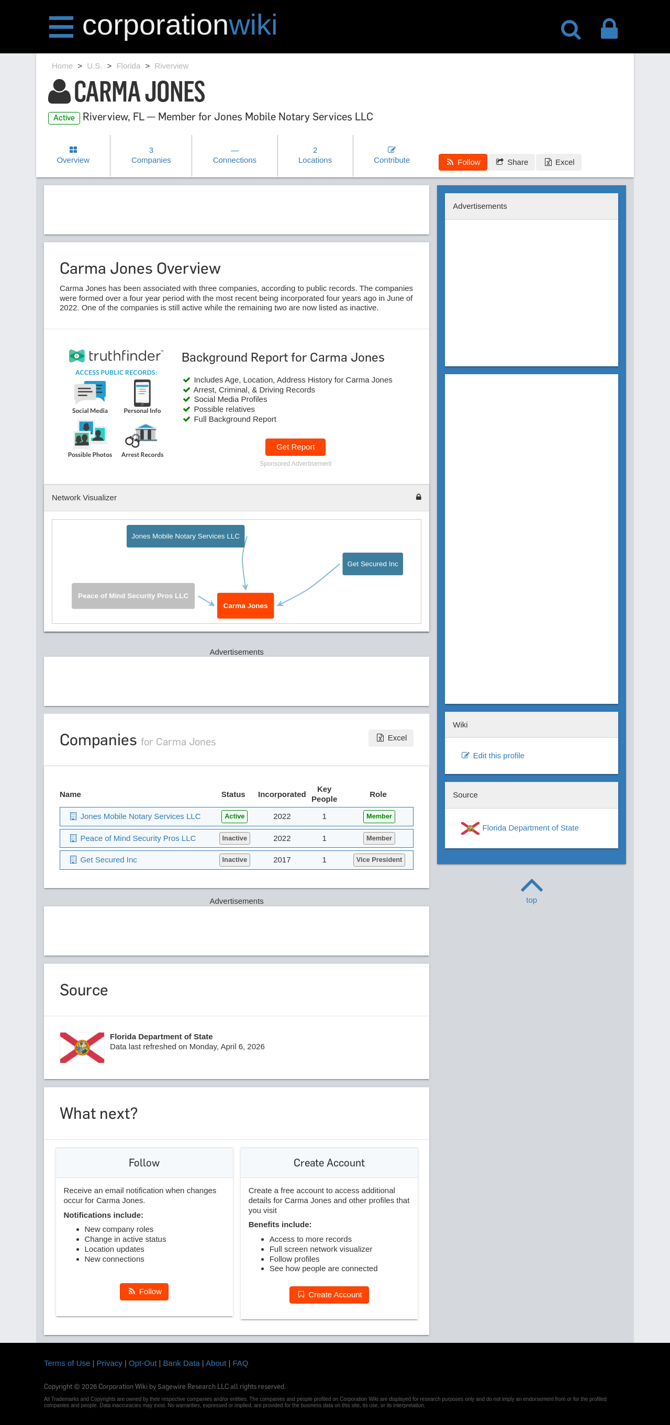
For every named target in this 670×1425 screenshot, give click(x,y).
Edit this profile (492, 755)
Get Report (295, 446)
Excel (558, 162)
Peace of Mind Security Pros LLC (133, 596)
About (216, 1363)
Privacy (109, 1363)
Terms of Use (67, 1363)
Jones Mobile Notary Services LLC (185, 536)
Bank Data (181, 1363)
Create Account (329, 1294)
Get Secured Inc (372, 563)
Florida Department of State (519, 828)
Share (511, 162)
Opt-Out (143, 1363)
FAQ (241, 1363)
